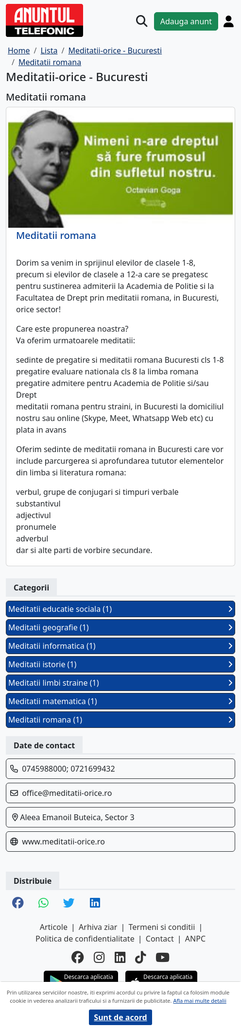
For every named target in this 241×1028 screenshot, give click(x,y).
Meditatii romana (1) (120, 719)
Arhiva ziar (98, 927)
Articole (54, 927)
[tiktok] (140, 957)
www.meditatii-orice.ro (63, 841)
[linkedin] (120, 957)
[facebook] (77, 957)
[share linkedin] (95, 903)
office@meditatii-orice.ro (67, 793)
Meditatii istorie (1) (120, 664)
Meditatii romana (56, 235)
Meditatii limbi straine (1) (120, 682)
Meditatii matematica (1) (120, 701)
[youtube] (162, 957)
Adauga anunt (186, 21)
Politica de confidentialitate (85, 938)
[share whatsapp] (43, 903)
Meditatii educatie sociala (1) (120, 609)
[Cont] (229, 21)
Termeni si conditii (162, 927)
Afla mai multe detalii (199, 1000)
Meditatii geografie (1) (120, 627)
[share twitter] (69, 903)
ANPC (195, 938)
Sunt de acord (120, 1017)
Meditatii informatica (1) (120, 645)
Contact (160, 938)
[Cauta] (142, 21)
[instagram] (99, 957)
